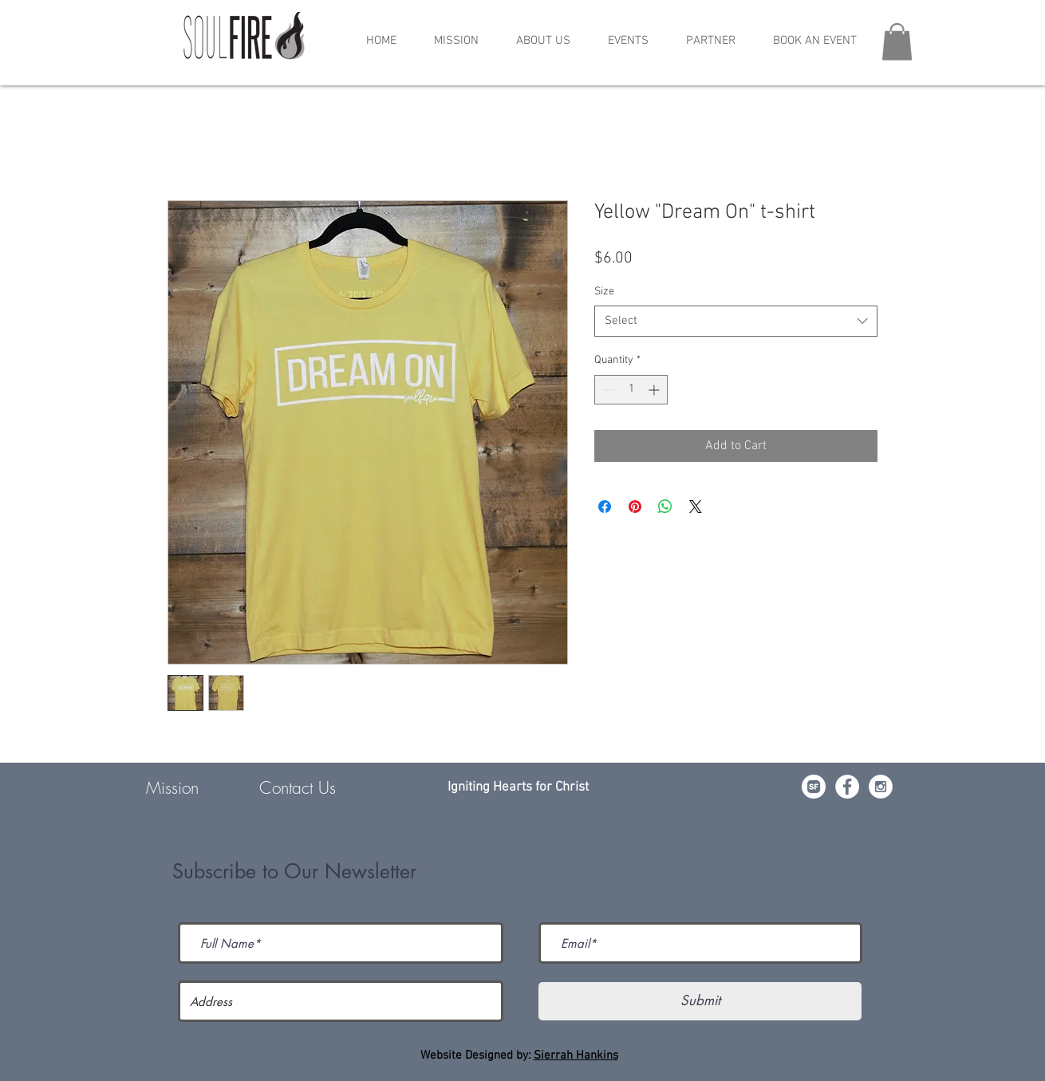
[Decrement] (607, 390)
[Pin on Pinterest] (635, 506)
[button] (628, 40)
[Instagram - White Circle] (881, 787)
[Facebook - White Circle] (847, 787)
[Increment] (655, 390)
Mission (172, 788)
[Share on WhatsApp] (665, 506)
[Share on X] (695, 506)
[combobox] (735, 321)
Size (604, 291)
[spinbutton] (631, 390)
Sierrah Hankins (576, 1055)
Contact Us (297, 788)
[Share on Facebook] (604, 506)
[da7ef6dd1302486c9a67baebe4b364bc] (814, 787)
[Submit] (700, 1001)
